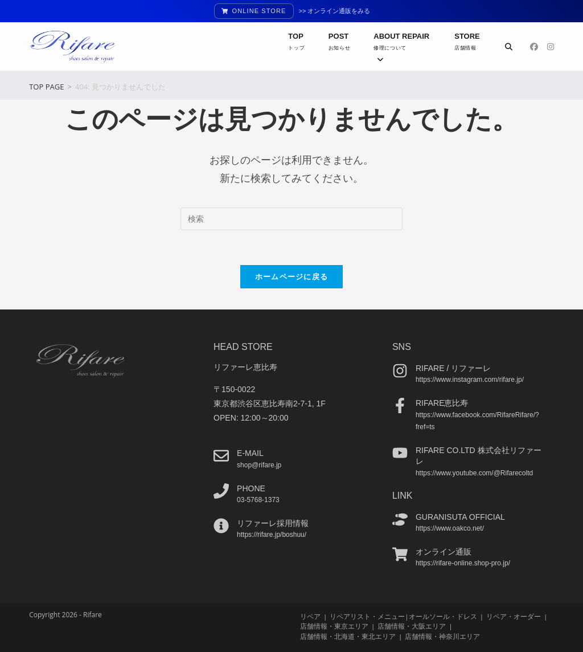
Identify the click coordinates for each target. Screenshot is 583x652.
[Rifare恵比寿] (400, 405)
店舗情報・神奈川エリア (442, 635)
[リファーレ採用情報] (221, 525)
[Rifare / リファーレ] (400, 370)
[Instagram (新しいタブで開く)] (551, 47)
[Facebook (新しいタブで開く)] (534, 47)
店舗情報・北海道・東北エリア (348, 635)
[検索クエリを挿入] (291, 218)
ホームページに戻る (292, 276)
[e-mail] (221, 455)
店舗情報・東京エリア (334, 626)
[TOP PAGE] (46, 87)
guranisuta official (460, 516)
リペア (310, 616)
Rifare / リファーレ (453, 368)
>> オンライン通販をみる (335, 10)
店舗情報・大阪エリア (411, 626)
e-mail (250, 453)
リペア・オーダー (513, 616)
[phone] (221, 490)
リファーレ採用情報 (273, 523)
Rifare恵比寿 (442, 403)
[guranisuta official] (400, 519)
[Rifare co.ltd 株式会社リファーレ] (400, 453)
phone (251, 487)
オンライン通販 (443, 551)
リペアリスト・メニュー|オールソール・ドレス (403, 616)
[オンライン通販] (400, 554)
